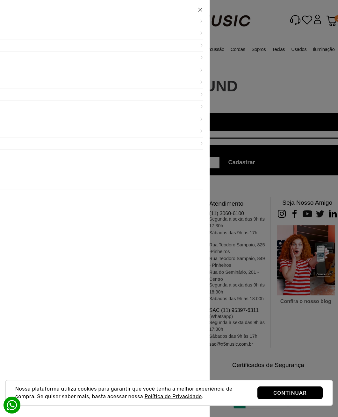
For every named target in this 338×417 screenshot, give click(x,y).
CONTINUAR (290, 393)
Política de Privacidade (173, 396)
